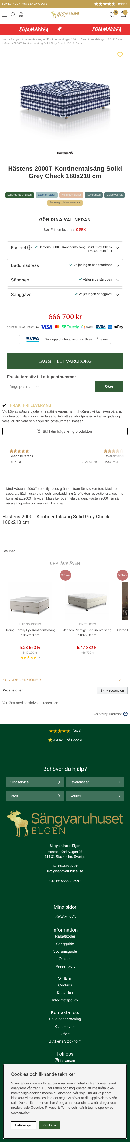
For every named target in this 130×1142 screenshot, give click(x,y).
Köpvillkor (65, 993)
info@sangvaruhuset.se (65, 871)
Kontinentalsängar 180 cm (63, 39)
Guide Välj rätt (115, 194)
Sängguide (65, 944)
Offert (14, 796)
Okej (109, 386)
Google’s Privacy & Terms (50, 1107)
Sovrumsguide (65, 951)
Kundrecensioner (71, 194)
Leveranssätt (79, 782)
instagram (65, 1060)
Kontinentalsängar (33, 39)
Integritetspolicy (65, 1000)
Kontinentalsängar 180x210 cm (102, 39)
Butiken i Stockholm (65, 1041)
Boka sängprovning (65, 1019)
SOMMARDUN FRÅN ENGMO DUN (24, 3)
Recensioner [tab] (12, 690)
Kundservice (19, 782)
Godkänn (49, 1125)
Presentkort (65, 966)
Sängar (15, 39)
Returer (75, 796)
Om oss (65, 959)
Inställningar (23, 1125)
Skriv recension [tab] (112, 690)
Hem (5, 39)
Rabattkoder (65, 936)
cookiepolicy (20, 1112)
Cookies (65, 985)
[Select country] (20, 14)
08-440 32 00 (68, 866)
